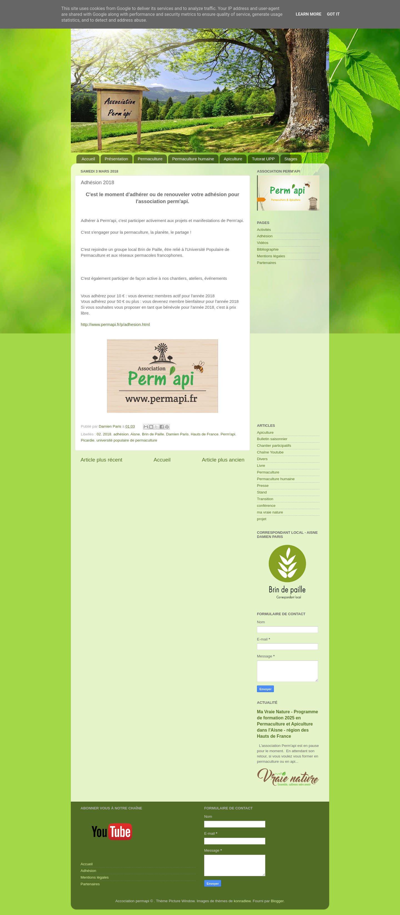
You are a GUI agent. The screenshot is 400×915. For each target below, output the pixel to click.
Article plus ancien (223, 460)
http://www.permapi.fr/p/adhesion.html (115, 324)
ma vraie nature (270, 512)
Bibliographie (268, 249)
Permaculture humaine (193, 158)
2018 (107, 434)
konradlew (242, 901)
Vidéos (262, 243)
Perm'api (228, 434)
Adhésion (264, 236)
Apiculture (233, 158)
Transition (265, 499)
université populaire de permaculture (126, 440)
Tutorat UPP (263, 158)
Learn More (308, 14)
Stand (262, 492)
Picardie (87, 440)
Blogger (277, 901)
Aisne (135, 434)
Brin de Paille (153, 434)
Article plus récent (101, 460)
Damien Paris (177, 434)
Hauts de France (205, 434)
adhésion (121, 434)
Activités (264, 230)
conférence (266, 505)
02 (99, 434)
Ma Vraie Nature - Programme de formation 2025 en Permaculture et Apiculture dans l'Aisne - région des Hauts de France (287, 724)
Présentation (116, 158)
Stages (291, 158)
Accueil (88, 158)
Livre (261, 465)
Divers (262, 459)
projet (261, 519)
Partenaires (266, 263)
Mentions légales (271, 256)
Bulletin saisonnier (272, 439)
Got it (333, 14)
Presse (263, 485)
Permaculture (150, 158)
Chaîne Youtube (270, 452)
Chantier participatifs (274, 445)
